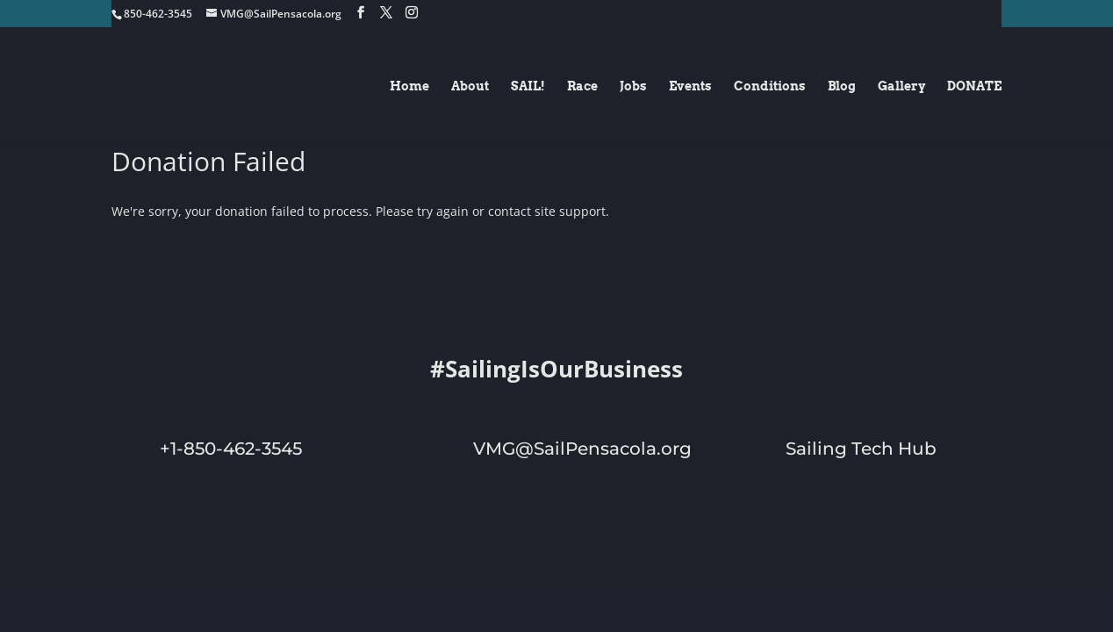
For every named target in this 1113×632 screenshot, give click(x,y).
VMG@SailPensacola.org (582, 448)
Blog (842, 87)
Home (409, 87)
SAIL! (528, 87)
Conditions (770, 87)
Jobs (633, 87)
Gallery (901, 87)
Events (690, 87)
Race (582, 87)
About (470, 87)
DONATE (974, 87)
